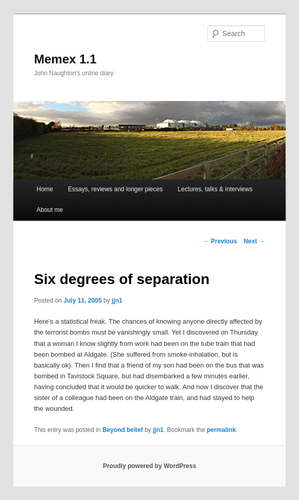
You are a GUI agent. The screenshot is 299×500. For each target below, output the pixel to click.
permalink (221, 430)
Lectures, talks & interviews (215, 189)
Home (45, 189)
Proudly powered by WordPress (149, 466)
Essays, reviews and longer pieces (115, 189)
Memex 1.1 (65, 59)
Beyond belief (122, 430)
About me (50, 209)
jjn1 (117, 300)
